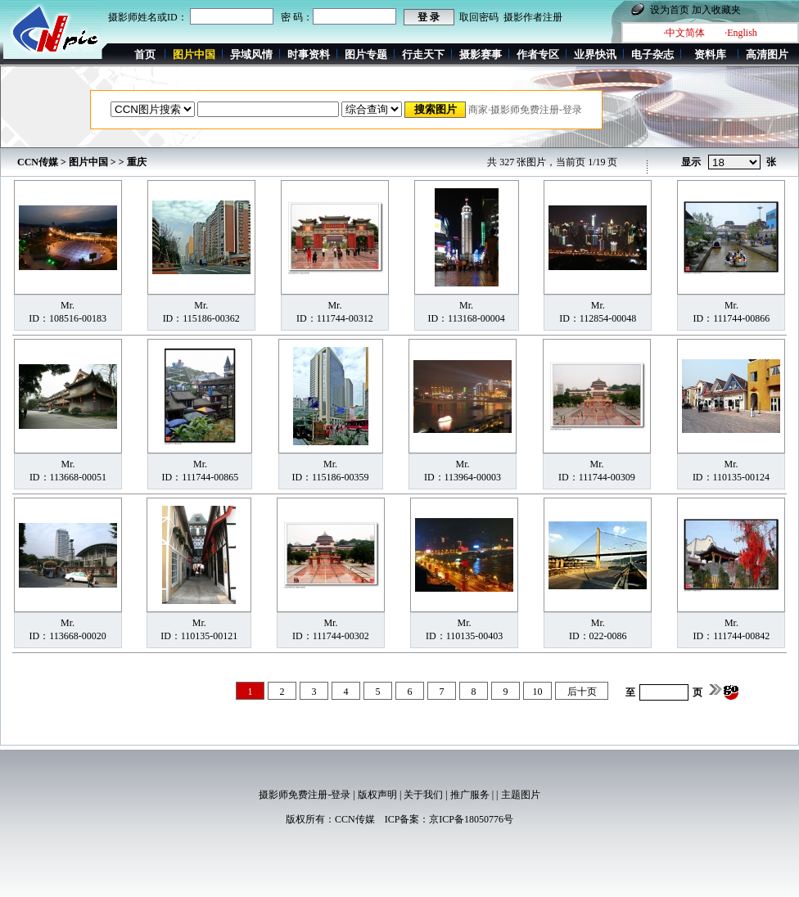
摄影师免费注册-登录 (304, 794)
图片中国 (88, 162)
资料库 (710, 54)
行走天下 (423, 54)
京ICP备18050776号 (471, 819)
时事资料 (308, 54)
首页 (145, 54)
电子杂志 (652, 54)
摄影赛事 (480, 54)
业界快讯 (595, 54)
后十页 (582, 691)
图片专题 (366, 54)
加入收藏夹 (716, 10)
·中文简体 (684, 32)
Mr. (67, 305)
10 (538, 691)
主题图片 (520, 794)
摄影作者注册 (532, 17)
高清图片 (767, 54)
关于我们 (423, 794)
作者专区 (538, 54)
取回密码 (479, 17)
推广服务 (470, 794)
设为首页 (669, 10)
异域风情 (251, 54)
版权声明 (377, 794)
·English (741, 32)
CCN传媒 (37, 162)
